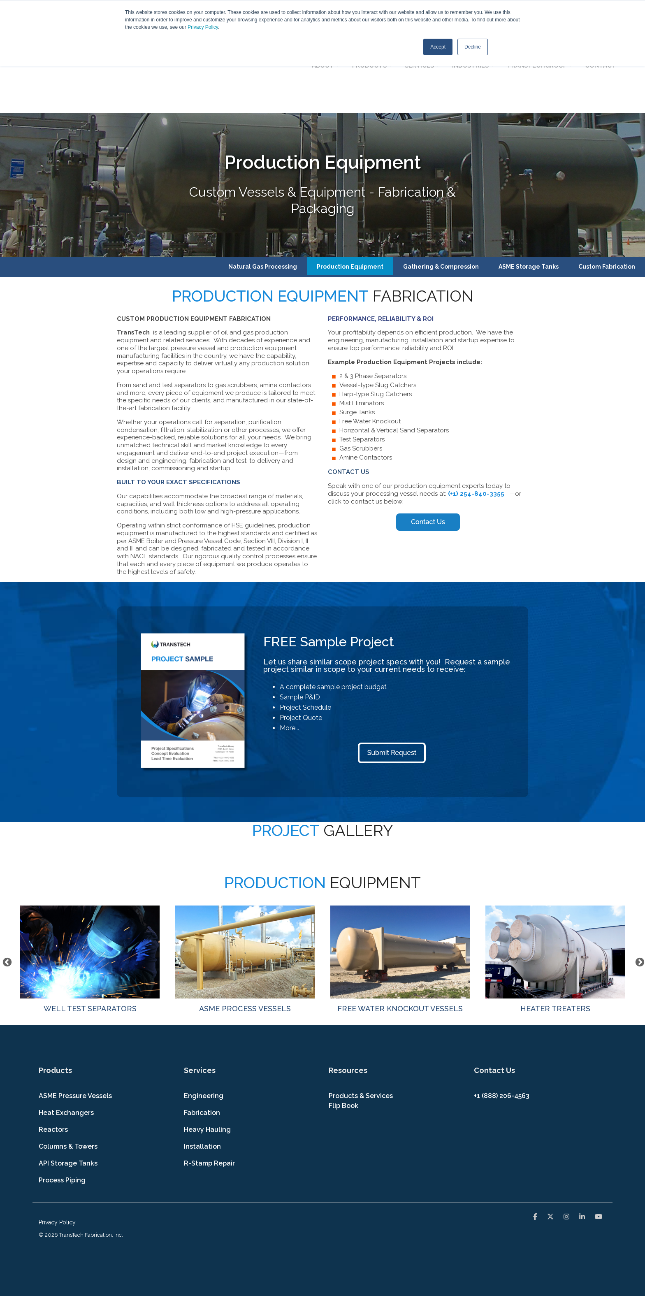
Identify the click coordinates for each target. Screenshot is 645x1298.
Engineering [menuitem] (203, 1036)
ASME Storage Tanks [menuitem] (529, 206)
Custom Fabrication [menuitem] (606, 206)
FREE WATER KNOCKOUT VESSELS (400, 899)
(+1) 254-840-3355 (477, 433)
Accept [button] (437, 46)
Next (639, 901)
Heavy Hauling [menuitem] (207, 1069)
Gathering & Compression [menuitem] (441, 206)
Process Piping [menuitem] (62, 1120)
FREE (280, 581)
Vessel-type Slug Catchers (377, 325)
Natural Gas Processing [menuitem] (262, 206)
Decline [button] (472, 46)
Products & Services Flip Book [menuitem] (361, 1041)
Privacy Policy (203, 27)
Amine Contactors (365, 398)
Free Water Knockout (370, 361)
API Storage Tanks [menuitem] (68, 1103)
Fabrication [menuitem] (202, 1053)
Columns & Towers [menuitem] (68, 1086)
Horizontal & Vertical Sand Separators (394, 370)
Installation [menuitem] (202, 1086)
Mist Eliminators (361, 343)
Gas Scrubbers (360, 388)
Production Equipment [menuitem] (350, 206)
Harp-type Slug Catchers (375, 334)
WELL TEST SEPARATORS (90, 899)
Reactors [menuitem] (53, 1069)
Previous (6, 901)
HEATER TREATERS (555, 899)
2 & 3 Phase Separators (372, 316)
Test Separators (362, 379)
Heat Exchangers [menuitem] (66, 1053)
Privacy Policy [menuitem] (57, 1162)
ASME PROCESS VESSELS (245, 899)
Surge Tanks (357, 352)
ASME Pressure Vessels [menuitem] (75, 1036)
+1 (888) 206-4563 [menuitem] (501, 1036)
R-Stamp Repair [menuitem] (209, 1103)
